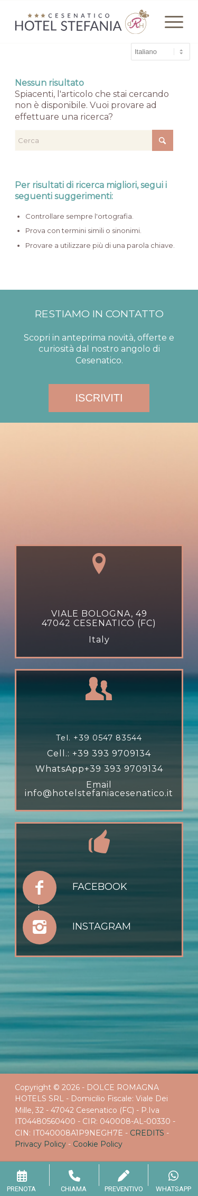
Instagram (101, 926)
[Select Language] (160, 51)
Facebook (99, 886)
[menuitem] (168, 22)
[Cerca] (94, 140)
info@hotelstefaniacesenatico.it (99, 793)
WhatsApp (59, 769)
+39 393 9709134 (111, 753)
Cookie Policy (97, 1144)
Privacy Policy (40, 1144)
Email (99, 785)
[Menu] (168, 22)
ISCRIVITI (98, 398)
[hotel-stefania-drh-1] (82, 22)
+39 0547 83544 (107, 738)
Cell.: (59, 753)
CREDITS (147, 1133)
